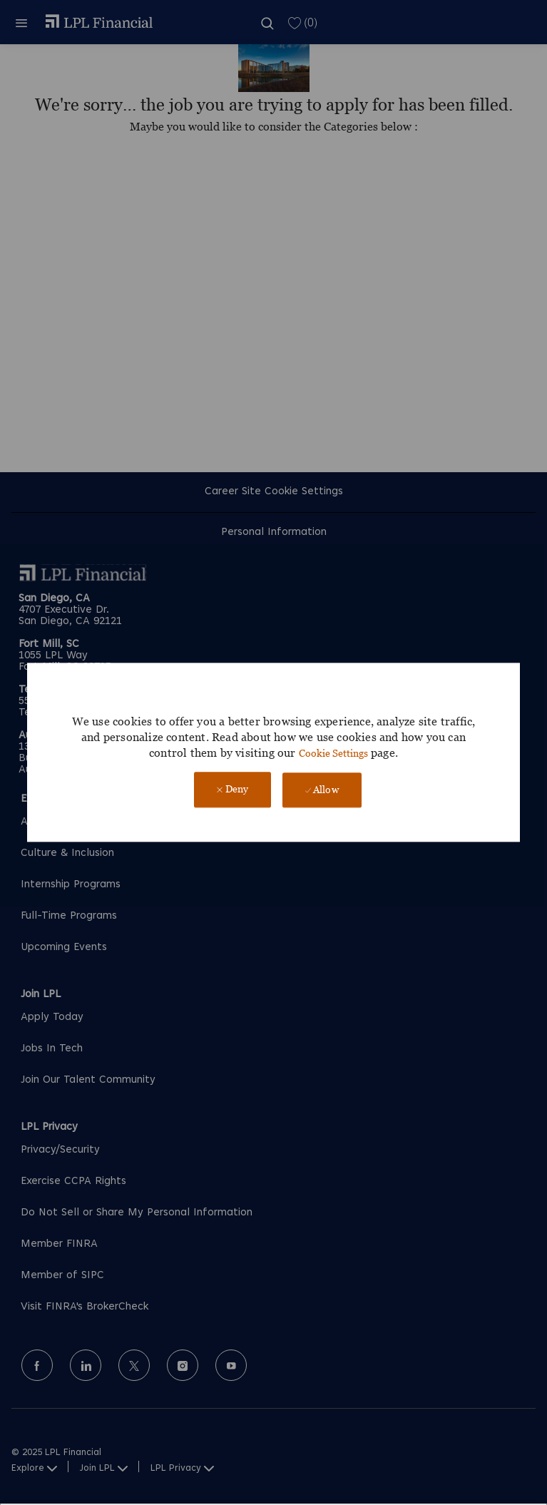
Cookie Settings (333, 753)
